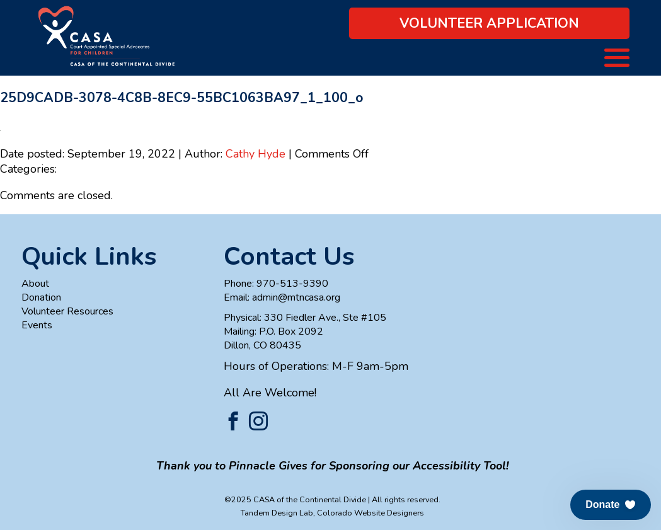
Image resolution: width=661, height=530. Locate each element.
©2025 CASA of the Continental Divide (295, 499)
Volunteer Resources (67, 311)
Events (36, 325)
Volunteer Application (489, 23)
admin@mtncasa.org (296, 297)
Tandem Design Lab (277, 512)
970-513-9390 (292, 284)
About (35, 284)
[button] (610, 505)
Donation (41, 297)
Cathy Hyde (255, 153)
